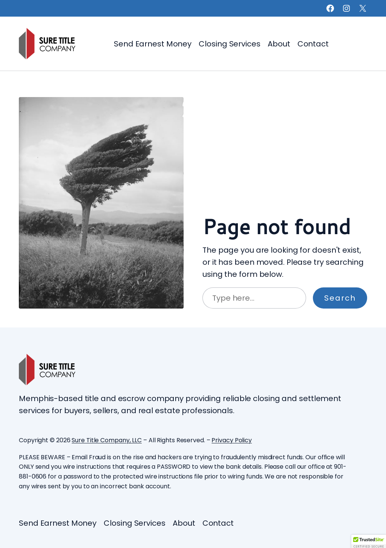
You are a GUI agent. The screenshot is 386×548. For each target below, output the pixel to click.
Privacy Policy (231, 440)
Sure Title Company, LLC (107, 440)
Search (340, 298)
